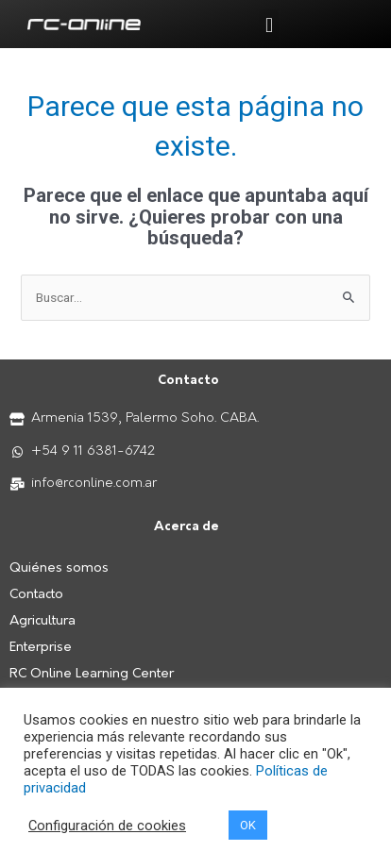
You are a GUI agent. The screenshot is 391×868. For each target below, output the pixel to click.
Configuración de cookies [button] (107, 825)
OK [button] (248, 825)
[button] (269, 25)
